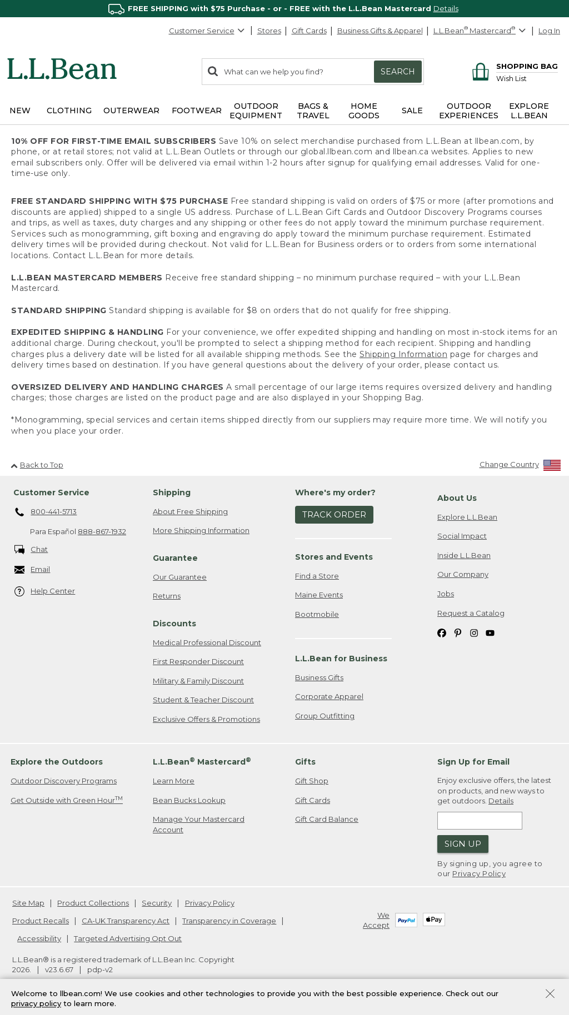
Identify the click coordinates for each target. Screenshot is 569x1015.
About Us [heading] (457, 498)
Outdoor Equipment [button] (255, 110)
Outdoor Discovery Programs (64, 780)
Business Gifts (319, 677)
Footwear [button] (197, 110)
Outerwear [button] (131, 110)
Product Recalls (40, 920)
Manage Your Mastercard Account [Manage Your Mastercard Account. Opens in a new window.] (198, 824)
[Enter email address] (479, 821)
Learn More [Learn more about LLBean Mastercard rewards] (173, 780)
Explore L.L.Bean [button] (529, 110)
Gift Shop (311, 780)
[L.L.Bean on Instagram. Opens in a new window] (474, 632)
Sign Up (463, 843)
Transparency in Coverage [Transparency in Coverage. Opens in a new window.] (229, 920)
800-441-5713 (45, 512)
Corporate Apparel (329, 696)
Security (157, 902)
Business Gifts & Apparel (380, 30)
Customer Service (207, 30)
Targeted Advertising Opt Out (128, 938)
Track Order (334, 514)
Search (398, 72)
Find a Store (317, 575)
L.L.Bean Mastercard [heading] (202, 761)
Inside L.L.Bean (464, 555)
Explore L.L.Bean (467, 516)
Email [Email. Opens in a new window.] (32, 570)
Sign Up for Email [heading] (473, 762)
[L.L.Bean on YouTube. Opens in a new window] (490, 632)
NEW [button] (20, 110)
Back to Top (37, 464)
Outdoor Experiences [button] (468, 110)
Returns (167, 595)
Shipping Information (403, 354)
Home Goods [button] (364, 110)
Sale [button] (412, 110)
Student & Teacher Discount (203, 699)
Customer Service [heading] (51, 493)
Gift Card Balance (326, 819)
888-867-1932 (102, 531)
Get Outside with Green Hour (67, 800)
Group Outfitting (325, 715)
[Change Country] (520, 467)
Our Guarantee (180, 576)
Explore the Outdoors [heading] (57, 762)
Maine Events (319, 594)
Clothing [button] (69, 110)
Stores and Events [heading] (334, 557)
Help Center (45, 591)
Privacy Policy (479, 873)
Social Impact (462, 535)
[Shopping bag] (513, 65)
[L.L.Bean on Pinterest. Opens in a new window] (457, 632)
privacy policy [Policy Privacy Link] (36, 1003)
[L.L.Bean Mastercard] (481, 31)
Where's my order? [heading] (335, 493)
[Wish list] (527, 78)
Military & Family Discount (198, 680)
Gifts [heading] (305, 762)
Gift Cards (309, 30)
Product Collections (93, 902)
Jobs (445, 593)
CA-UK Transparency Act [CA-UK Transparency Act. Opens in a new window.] (125, 920)
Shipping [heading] (172, 493)
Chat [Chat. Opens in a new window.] (31, 550)
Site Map (28, 902)
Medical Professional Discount (207, 642)
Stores (269, 30)
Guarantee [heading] (175, 558)
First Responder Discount (198, 661)
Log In (549, 30)
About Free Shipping (190, 511)
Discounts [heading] (174, 624)
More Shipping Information (201, 530)
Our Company (462, 574)
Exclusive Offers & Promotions (206, 719)
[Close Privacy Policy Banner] (550, 994)
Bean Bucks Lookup (189, 800)
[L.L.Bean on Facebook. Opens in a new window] (441, 632)
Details (445, 8)
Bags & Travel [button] (313, 110)
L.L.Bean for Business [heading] (341, 659)
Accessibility (39, 938)
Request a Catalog (471, 613)
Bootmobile (317, 614)
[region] (284, 8)
